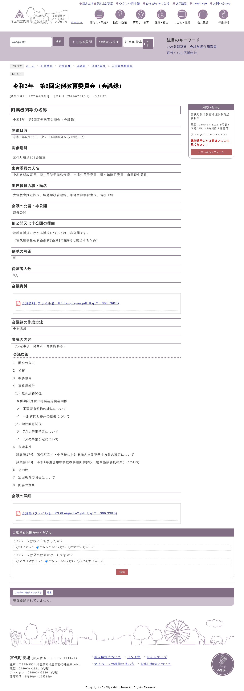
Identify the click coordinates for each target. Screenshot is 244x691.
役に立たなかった (83, 547)
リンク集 (133, 657)
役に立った (26, 547)
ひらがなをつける (158, 3)
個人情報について (107, 657)
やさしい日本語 (129, 3)
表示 (147, 44)
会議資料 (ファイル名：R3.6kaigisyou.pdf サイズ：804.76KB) (67, 303)
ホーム (30, 66)
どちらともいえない (52, 547)
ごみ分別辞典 (177, 46)
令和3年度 (99, 66)
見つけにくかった (92, 561)
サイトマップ (157, 657)
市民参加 (65, 66)
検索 (58, 41)
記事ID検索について (156, 664)
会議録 (81, 66)
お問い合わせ (222, 3)
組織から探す (109, 42)
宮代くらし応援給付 (182, 52)
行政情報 (47, 66)
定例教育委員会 (122, 66)
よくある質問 (82, 42)
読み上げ (88, 3)
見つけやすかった (31, 561)
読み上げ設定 (105, 3)
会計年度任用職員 (203, 46)
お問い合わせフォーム (211, 152)
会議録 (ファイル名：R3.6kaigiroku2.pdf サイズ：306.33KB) (66, 513)
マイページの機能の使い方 (114, 664)
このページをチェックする (28, 592)
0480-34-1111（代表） (35, 668)
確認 (122, 572)
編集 (49, 592)
